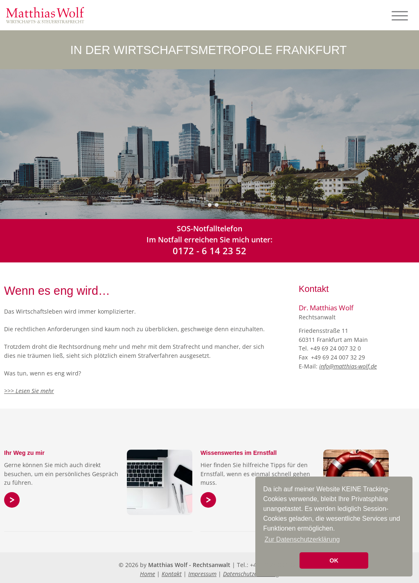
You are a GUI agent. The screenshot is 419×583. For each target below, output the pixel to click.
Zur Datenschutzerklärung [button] (302, 539)
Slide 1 (203, 205)
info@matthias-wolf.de (348, 366)
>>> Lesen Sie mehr (29, 391)
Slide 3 (217, 205)
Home (147, 574)
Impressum (202, 574)
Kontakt (172, 574)
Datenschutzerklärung (251, 574)
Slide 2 (210, 205)
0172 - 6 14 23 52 (209, 250)
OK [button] (333, 560)
